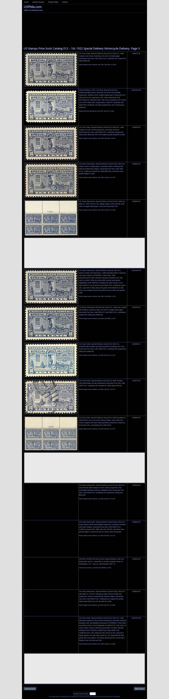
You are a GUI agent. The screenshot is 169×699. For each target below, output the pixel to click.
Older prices (140, 689)
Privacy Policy (53, 2)
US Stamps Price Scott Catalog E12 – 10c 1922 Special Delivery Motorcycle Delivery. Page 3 (82, 48)
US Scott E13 (94, 696)
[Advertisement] (84, 31)
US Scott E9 (53, 696)
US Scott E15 (115, 696)
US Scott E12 (84, 696)
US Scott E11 (74, 696)
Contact (65, 2)
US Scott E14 (105, 696)
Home (26, 2)
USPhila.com (33, 7)
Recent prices (29, 689)
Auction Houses (38, 2)
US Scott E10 (63, 696)
